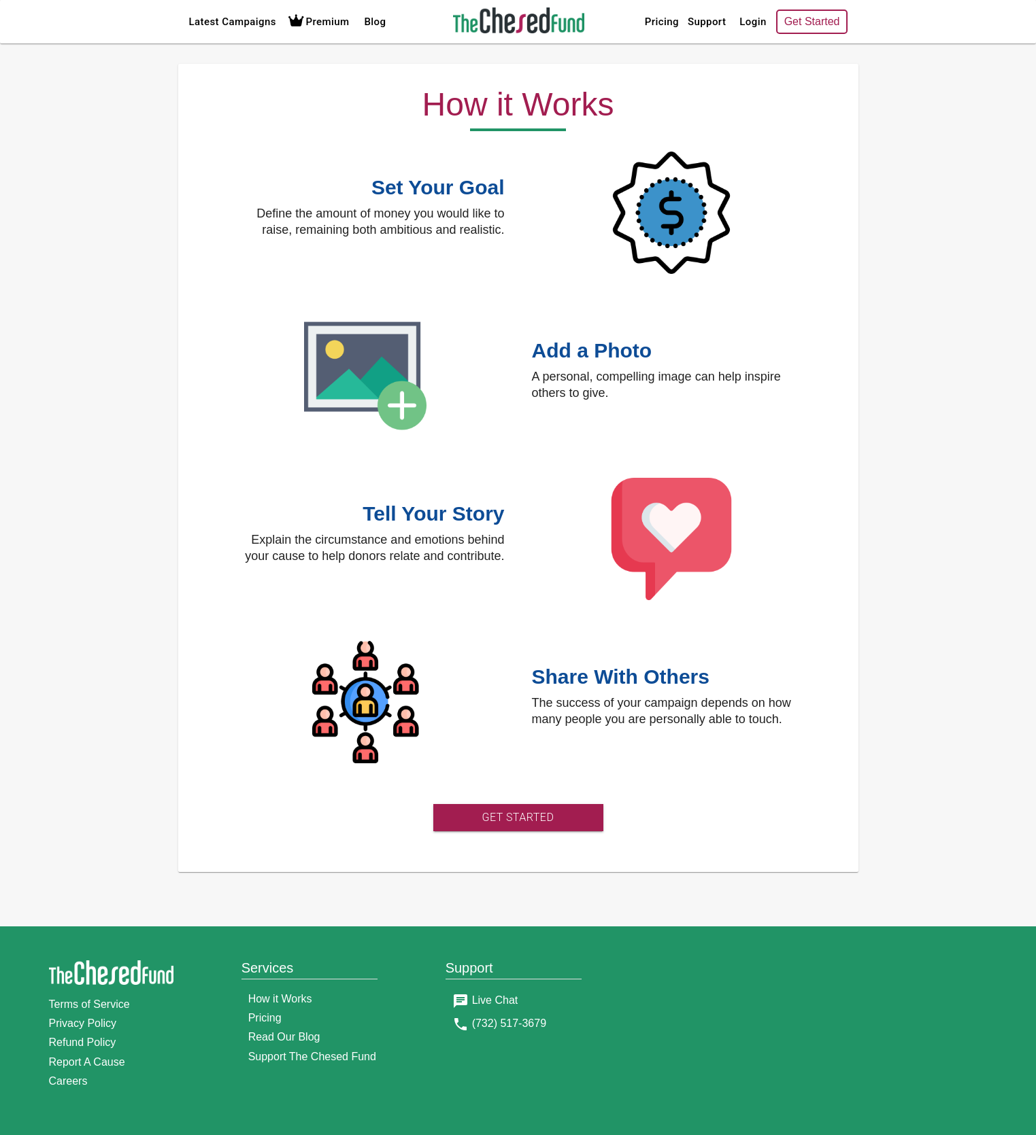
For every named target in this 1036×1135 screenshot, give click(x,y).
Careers (68, 1081)
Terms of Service (89, 1004)
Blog (375, 22)
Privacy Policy (83, 1023)
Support (707, 22)
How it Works (280, 999)
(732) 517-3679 (509, 1023)
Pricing (662, 22)
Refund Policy (82, 1042)
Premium (317, 22)
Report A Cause (87, 1062)
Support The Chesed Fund (312, 1056)
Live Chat (495, 1000)
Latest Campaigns (232, 22)
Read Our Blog (284, 1037)
